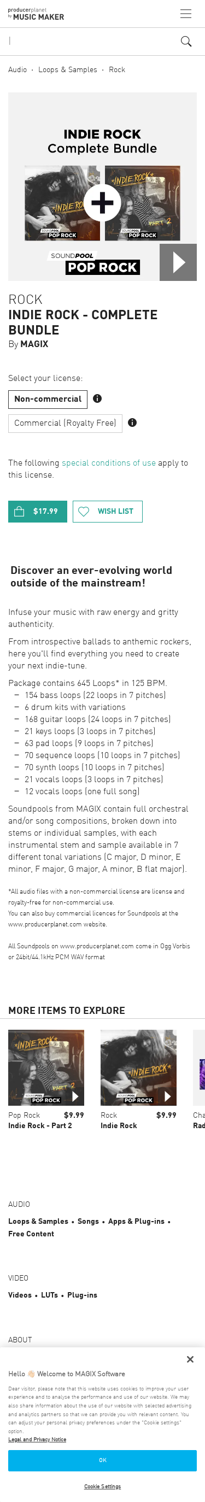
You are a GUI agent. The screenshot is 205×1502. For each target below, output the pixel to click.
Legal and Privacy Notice (37, 1439)
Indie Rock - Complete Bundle (83, 323)
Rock (117, 70)
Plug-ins (82, 1295)
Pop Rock (24, 1115)
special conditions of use (109, 463)
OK (102, 1460)
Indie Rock (119, 1126)
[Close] (190, 1359)
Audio (17, 70)
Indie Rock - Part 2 (40, 1126)
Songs (88, 1221)
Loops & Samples (67, 70)
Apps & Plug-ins (136, 1221)
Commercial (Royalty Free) (65, 423)
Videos (20, 1295)
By (28, 344)
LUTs (49, 1295)
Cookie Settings (102, 1486)
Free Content (31, 1234)
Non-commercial (47, 399)
